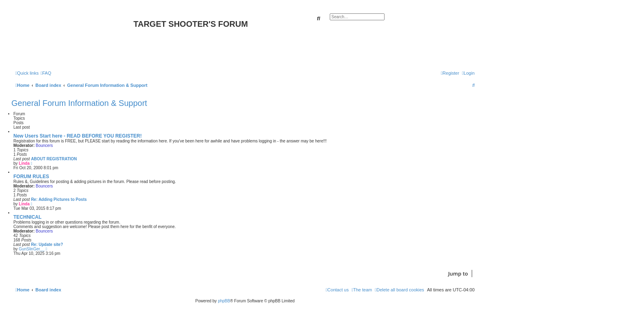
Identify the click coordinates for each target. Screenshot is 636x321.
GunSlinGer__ (31, 249)
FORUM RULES (31, 176)
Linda (24, 163)
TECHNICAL (27, 217)
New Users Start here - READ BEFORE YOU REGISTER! (77, 136)
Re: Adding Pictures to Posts (58, 199)
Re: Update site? (47, 244)
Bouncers (44, 145)
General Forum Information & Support (79, 103)
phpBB (224, 301)
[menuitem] (46, 73)
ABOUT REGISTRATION (54, 159)
